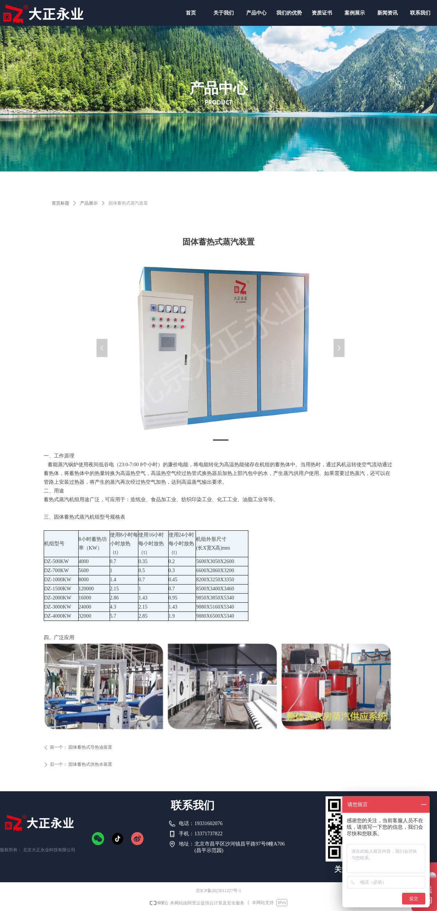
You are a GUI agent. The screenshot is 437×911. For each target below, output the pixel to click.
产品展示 (89, 203)
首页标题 (60, 203)
